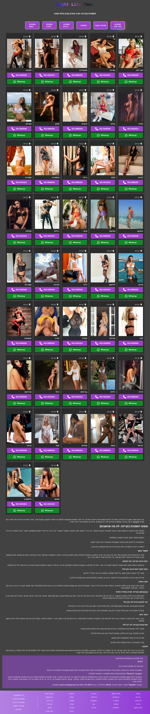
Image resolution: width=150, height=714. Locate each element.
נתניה (138, 694)
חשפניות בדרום (66, 25)
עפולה (115, 704)
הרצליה (94, 697)
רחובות (71, 694)
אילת (72, 711)
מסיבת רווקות (100, 25)
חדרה (94, 708)
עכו (93, 704)
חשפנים (84, 25)
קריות (49, 704)
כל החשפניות (19, 695)
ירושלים (116, 708)
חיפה (50, 708)
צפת (71, 704)
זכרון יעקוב (138, 708)
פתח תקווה (115, 694)
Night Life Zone (74, 4)
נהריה (138, 704)
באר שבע (49, 711)
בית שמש (49, 697)
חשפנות (136, 522)
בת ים (138, 697)
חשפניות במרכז (49, 25)
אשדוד (71, 701)
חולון (71, 697)
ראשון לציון (49, 694)
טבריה (71, 708)
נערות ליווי (144, 592)
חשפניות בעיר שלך (117, 25)
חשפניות (138, 674)
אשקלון (94, 701)
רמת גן (93, 694)
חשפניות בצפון (32, 25)
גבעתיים (116, 697)
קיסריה (116, 701)
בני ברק (49, 701)
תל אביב (138, 701)
